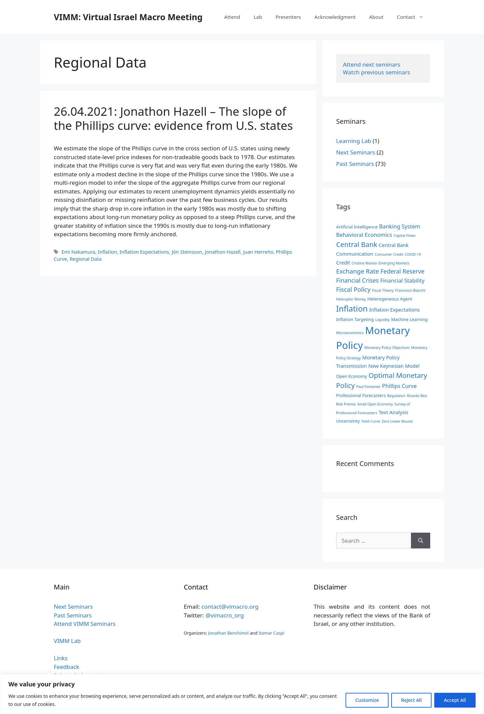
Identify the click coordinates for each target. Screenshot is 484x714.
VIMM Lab (67, 641)
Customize (367, 700)
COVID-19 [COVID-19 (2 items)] (413, 254)
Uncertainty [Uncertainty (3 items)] (348, 421)
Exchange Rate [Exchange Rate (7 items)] (357, 271)
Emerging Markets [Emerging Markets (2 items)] (393, 263)
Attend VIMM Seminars (85, 624)
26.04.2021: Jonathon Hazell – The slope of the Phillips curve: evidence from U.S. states (173, 118)
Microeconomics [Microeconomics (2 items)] (350, 332)
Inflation (107, 252)
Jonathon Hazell (222, 252)
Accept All (455, 700)
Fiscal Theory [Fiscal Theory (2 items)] (383, 290)
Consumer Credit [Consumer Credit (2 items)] (389, 254)
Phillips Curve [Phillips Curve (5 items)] (399, 386)
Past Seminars (355, 164)
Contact (413, 17)
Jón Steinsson (187, 252)
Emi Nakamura (78, 252)
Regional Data (86, 259)
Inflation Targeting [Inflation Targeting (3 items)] (355, 319)
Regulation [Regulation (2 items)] (396, 395)
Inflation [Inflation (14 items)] (352, 308)
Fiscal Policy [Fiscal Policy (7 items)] (353, 289)
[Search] (420, 541)
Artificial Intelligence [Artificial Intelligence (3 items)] (357, 227)
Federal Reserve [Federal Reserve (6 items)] (402, 271)
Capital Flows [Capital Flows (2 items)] (404, 235)
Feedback (66, 667)
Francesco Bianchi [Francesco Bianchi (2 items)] (410, 290)
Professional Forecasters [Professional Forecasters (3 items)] (361, 395)
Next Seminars (355, 152)
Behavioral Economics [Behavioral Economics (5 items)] (364, 235)
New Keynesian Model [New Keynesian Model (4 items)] (394, 365)
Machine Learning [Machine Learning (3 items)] (409, 319)
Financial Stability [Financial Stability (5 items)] (402, 280)
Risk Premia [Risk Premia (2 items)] (346, 404)
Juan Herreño (258, 252)
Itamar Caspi (271, 633)
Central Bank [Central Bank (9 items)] (356, 244)
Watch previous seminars (376, 72)
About (376, 16)
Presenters (288, 16)
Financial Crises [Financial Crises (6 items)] (357, 280)
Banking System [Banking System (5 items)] (399, 226)
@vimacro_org (224, 615)
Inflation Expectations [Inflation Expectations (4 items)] (394, 309)
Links (61, 658)
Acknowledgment (335, 16)
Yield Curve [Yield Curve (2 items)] (370, 421)
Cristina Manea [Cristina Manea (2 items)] (364, 263)
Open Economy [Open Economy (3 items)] (351, 376)
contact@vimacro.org (229, 606)
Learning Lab (353, 141)
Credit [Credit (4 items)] (343, 262)
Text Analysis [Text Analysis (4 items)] (393, 412)
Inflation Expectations (144, 252)
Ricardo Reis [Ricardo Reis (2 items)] (417, 395)
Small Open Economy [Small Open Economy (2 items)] (375, 404)
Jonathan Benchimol (228, 633)
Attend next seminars (371, 64)
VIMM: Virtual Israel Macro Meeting (128, 17)
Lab (257, 16)
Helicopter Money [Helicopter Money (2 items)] (351, 299)
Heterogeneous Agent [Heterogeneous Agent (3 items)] (389, 299)
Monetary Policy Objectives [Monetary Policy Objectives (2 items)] (387, 347)
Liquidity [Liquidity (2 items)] (382, 319)
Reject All (411, 700)
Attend (232, 16)
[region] (242, 694)
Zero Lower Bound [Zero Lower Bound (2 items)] (396, 421)
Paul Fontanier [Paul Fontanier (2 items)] (368, 386)
